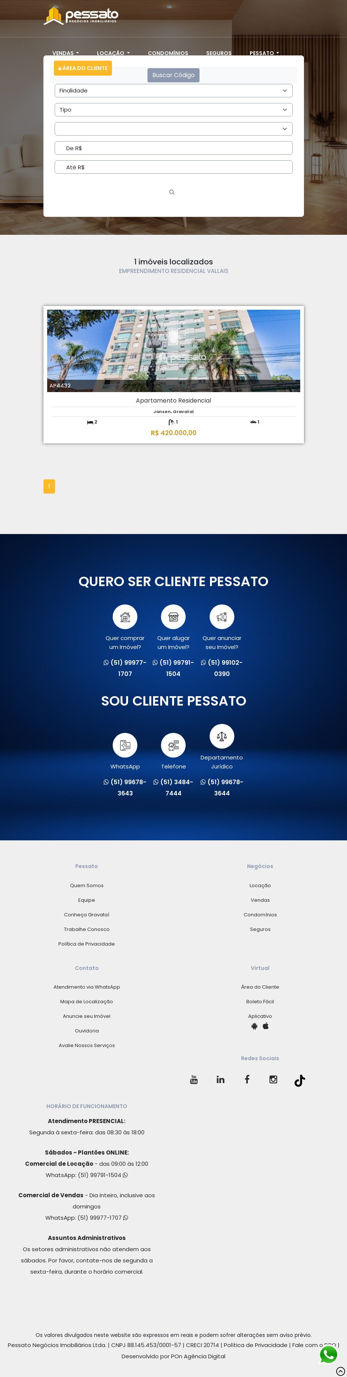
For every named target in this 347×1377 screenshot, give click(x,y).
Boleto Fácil (260, 1001)
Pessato (262, 53)
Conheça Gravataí (86, 914)
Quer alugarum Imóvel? (173, 627)
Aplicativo (260, 1016)
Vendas (63, 53)
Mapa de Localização (86, 1001)
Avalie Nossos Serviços (87, 1045)
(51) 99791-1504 (103, 1175)
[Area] (174, 90)
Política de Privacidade (86, 943)
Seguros (219, 53)
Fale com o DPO (314, 1345)
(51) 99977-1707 (102, 1218)
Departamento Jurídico (222, 747)
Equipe (86, 900)
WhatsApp (125, 751)
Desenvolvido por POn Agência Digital (173, 1356)
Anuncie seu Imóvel (86, 1016)
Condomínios (168, 53)
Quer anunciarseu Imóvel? (222, 627)
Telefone (173, 751)
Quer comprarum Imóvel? (125, 627)
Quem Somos (87, 885)
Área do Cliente (82, 68)
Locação (111, 53)
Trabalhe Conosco (87, 929)
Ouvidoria (87, 1030)
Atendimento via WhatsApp (87, 987)
